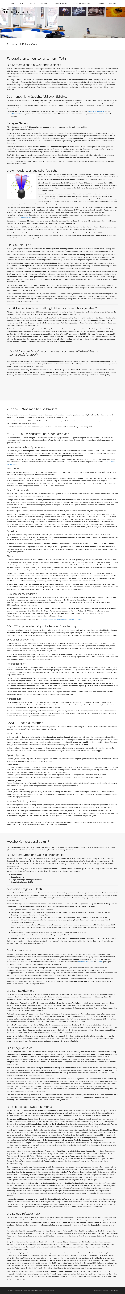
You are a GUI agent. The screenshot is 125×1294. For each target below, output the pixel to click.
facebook (81, 962)
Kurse (21, 4)
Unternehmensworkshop (82, 4)
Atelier (112, 4)
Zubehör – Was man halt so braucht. (32, 409)
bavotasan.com (113, 1290)
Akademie (101, 4)
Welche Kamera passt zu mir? (28, 841)
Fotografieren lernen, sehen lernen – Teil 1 (36, 58)
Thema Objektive (25, 217)
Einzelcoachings (61, 4)
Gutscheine (45, 4)
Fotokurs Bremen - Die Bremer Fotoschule (29, 1290)
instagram (89, 962)
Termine (32, 4)
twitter (100, 962)
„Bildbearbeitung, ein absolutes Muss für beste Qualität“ (61, 619)
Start (12, 4)
